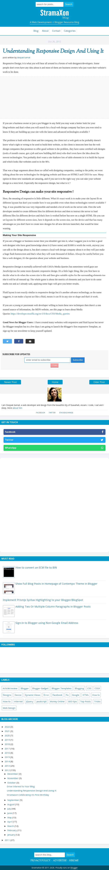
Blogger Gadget (40, 688)
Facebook (40, 412)
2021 (7, 731)
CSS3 (97, 688)
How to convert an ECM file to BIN (36, 567)
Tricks (97, 701)
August (11, 804)
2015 (7, 757)
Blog (35, 30)
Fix (67, 695)
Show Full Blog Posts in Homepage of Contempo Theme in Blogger (56, 583)
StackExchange (66, 412)
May (9, 817)
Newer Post (10, 382)
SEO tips (72, 701)
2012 (7, 770)
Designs (7, 695)
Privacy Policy (40, 860)
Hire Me (73, 860)
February (12, 830)
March (10, 826)
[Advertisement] (54, 98)
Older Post (99, 382)
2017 (7, 748)
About (45, 30)
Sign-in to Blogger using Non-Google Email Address (46, 622)
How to (96, 695)
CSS (89, 688)
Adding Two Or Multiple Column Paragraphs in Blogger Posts (53, 606)
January (11, 834)
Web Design (9, 708)
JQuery (29, 701)
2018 (7, 744)
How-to (7, 701)
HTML (86, 695)
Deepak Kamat (23, 57)
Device (18, 695)
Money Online (57, 701)
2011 (7, 840)
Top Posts (85, 701)
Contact (56, 30)
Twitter (52, 412)
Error (46, 695)
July (9, 808)
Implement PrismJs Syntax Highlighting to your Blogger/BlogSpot (43, 600)
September (13, 800)
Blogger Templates (61, 688)
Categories (70, 30)
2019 (7, 739)
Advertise (60, 860)
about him (17, 408)
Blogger (25, 688)
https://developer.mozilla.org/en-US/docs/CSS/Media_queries (40, 313)
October (11, 782)
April (10, 821)
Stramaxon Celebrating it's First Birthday (28, 794)
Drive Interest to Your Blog (21, 786)
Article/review (10, 688)
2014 (7, 761)
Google (75, 695)
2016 (7, 752)
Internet (18, 701)
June (9, 813)
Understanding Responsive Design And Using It (53, 51)
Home (55, 382)
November (13, 778)
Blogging (79, 688)
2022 (7, 726)
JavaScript (41, 701)
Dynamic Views (32, 695)
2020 (7, 735)
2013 (7, 765)
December (13, 773)
